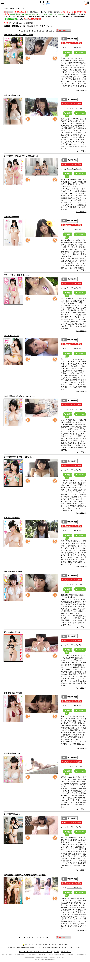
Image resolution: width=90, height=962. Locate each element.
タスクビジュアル (44, 16)
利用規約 (56, 952)
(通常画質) (68, 53)
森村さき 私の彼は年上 (13, 632)
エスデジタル (31, 16)
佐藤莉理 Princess (11, 217)
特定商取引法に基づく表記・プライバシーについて (35, 952)
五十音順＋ (45, 26)
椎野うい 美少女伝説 (12, 95)
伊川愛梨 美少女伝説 (13, 753)
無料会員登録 (63, 944)
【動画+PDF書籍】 (78, 16)
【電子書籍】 (65, 16)
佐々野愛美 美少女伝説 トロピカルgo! (19, 457)
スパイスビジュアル (74, 48)
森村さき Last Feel (11, 336)
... (53, 31)
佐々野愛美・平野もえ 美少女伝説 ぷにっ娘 (21, 156)
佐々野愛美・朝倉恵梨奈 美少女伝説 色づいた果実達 (25, 875)
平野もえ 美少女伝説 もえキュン (17, 275)
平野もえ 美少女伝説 (12, 518)
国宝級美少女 (72, 14)
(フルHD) (80, 52)
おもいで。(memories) (17, 16)
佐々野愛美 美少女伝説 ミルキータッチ (19, 396)
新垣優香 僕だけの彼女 (13, 693)
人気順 (22, 26)
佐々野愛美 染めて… (12, 814)
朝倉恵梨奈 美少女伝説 (13, 571)
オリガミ (56, 16)
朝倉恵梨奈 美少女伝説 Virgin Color (18, 35)
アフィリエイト (66, 952)
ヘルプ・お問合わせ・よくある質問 (45, 944)
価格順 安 (31, 26)
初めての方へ (28, 944)
